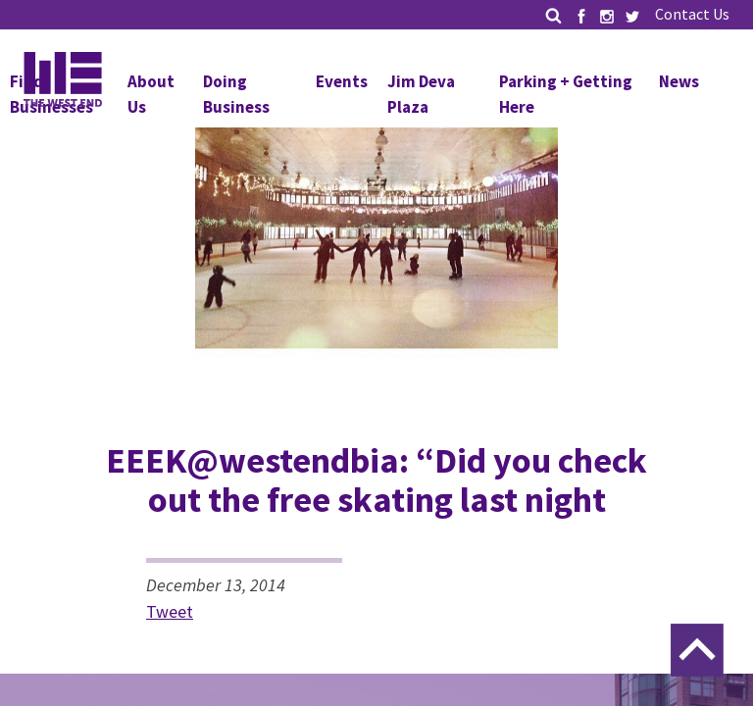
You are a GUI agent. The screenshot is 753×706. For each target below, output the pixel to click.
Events (342, 81)
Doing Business (236, 94)
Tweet (169, 611)
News (679, 81)
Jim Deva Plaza (421, 94)
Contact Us (692, 14)
